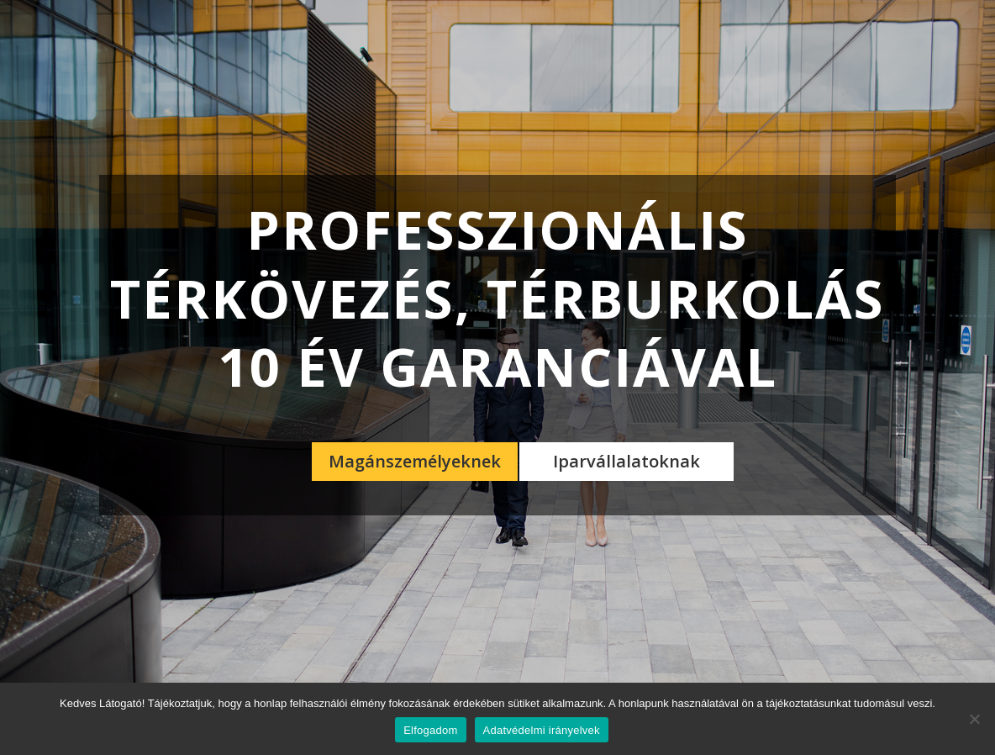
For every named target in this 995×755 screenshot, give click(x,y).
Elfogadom (430, 730)
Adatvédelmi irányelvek (541, 730)
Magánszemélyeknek (415, 461)
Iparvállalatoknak (626, 461)
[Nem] (974, 718)
